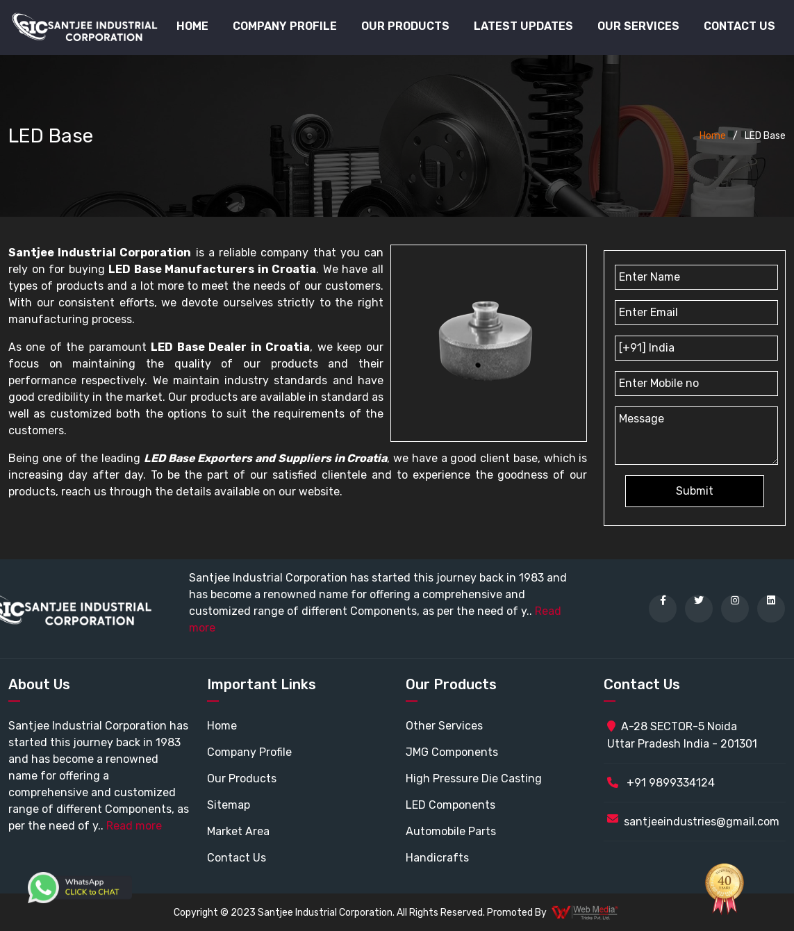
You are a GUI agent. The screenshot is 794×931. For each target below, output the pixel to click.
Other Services (444, 725)
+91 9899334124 (661, 782)
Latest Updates (523, 26)
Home (192, 26)
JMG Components (452, 752)
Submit (694, 490)
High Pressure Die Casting (474, 778)
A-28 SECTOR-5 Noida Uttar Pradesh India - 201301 (682, 735)
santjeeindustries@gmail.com (701, 821)
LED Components (450, 804)
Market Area (238, 831)
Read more (134, 825)
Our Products (241, 778)
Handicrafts (437, 857)
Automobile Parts (451, 831)
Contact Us (739, 26)
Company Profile (285, 26)
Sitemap (228, 804)
